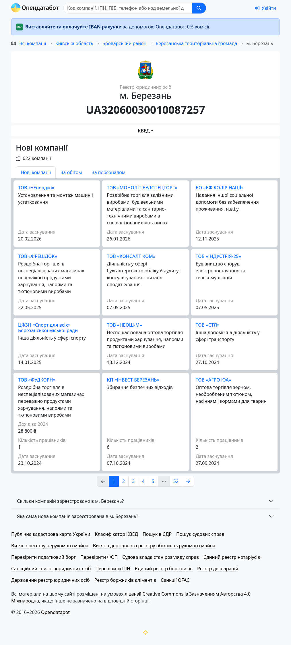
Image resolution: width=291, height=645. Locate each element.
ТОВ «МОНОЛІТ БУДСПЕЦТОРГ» (142, 187)
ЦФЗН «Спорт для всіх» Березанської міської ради (48, 328)
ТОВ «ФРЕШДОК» (37, 256)
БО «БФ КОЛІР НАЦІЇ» (220, 187)
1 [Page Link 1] (113, 481)
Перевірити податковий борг (43, 557)
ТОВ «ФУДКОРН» (36, 380)
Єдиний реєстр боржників (164, 568)
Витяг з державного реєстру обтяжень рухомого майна (154, 545)
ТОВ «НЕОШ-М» (124, 325)
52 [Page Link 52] (176, 481)
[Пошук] (127, 8)
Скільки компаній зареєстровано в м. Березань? (70, 501)
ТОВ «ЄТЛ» (208, 325)
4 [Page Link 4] (143, 481)
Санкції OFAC (175, 580)
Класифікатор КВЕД (116, 534)
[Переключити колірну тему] (145, 632)
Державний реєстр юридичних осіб (50, 580)
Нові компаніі (36, 172)
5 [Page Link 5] (153, 481)
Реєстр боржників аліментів (125, 580)
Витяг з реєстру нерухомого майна (49, 545)
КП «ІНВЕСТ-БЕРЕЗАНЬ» (133, 380)
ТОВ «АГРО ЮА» (213, 380)
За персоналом (108, 172)
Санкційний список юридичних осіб (51, 568)
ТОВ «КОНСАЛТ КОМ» (131, 256)
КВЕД (144, 131)
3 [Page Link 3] (133, 481)
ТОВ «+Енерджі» (36, 187)
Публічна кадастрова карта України (50, 534)
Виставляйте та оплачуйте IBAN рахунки (73, 27)
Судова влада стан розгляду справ (160, 557)
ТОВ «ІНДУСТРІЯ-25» (218, 256)
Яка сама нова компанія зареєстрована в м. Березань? (77, 516)
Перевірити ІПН (112, 568)
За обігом (71, 172)
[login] (265, 8)
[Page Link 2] (188, 481)
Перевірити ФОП (99, 557)
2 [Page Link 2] (123, 481)
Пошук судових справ (200, 534)
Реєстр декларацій (217, 568)
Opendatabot (55, 612)
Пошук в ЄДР (157, 534)
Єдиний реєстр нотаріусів (231, 557)
